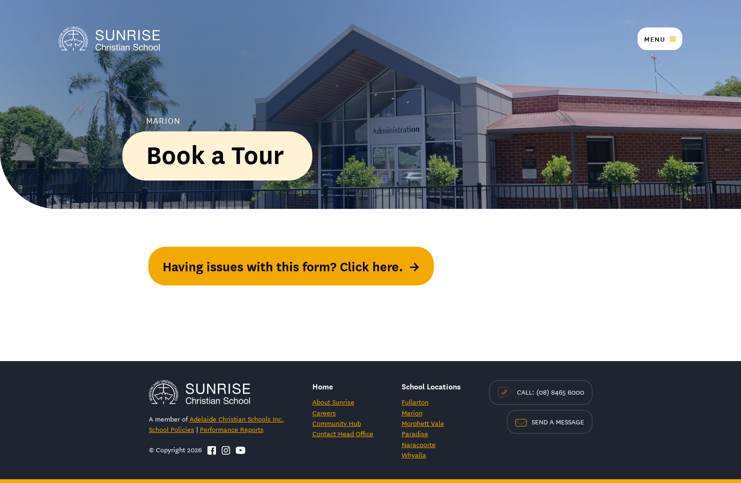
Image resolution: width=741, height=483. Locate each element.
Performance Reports (232, 429)
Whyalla (414, 454)
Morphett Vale (423, 423)
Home (322, 386)
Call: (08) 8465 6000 (541, 392)
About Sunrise (333, 402)
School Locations (431, 386)
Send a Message (549, 421)
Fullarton (415, 402)
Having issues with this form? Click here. (283, 266)
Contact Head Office (342, 433)
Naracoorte (419, 444)
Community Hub (336, 423)
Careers (324, 412)
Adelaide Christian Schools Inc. (237, 419)
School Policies (171, 429)
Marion (412, 412)
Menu (654, 39)
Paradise (415, 433)
